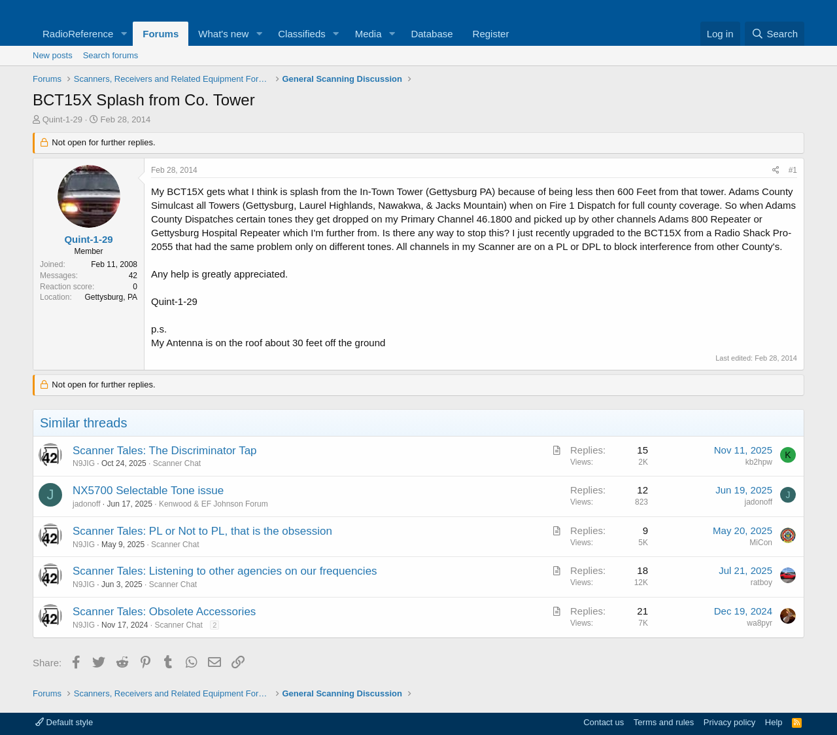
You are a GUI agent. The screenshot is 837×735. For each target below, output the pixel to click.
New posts (53, 55)
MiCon (760, 542)
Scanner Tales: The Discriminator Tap (165, 450)
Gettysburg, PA (111, 297)
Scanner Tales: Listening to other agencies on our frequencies (225, 571)
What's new (223, 33)
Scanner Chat (177, 463)
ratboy (761, 582)
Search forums (111, 55)
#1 (793, 170)
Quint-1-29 (62, 119)
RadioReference (78, 33)
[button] (123, 34)
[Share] (776, 170)
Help (774, 722)
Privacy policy (729, 722)
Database (432, 33)
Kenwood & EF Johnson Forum (213, 504)
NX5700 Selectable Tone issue (148, 490)
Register (491, 33)
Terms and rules (664, 722)
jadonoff (87, 504)
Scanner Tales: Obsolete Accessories (164, 611)
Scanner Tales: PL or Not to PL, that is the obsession (202, 531)
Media (368, 33)
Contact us (603, 722)
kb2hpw (758, 462)
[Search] (774, 34)
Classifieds (302, 33)
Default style (64, 722)
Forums (161, 33)
